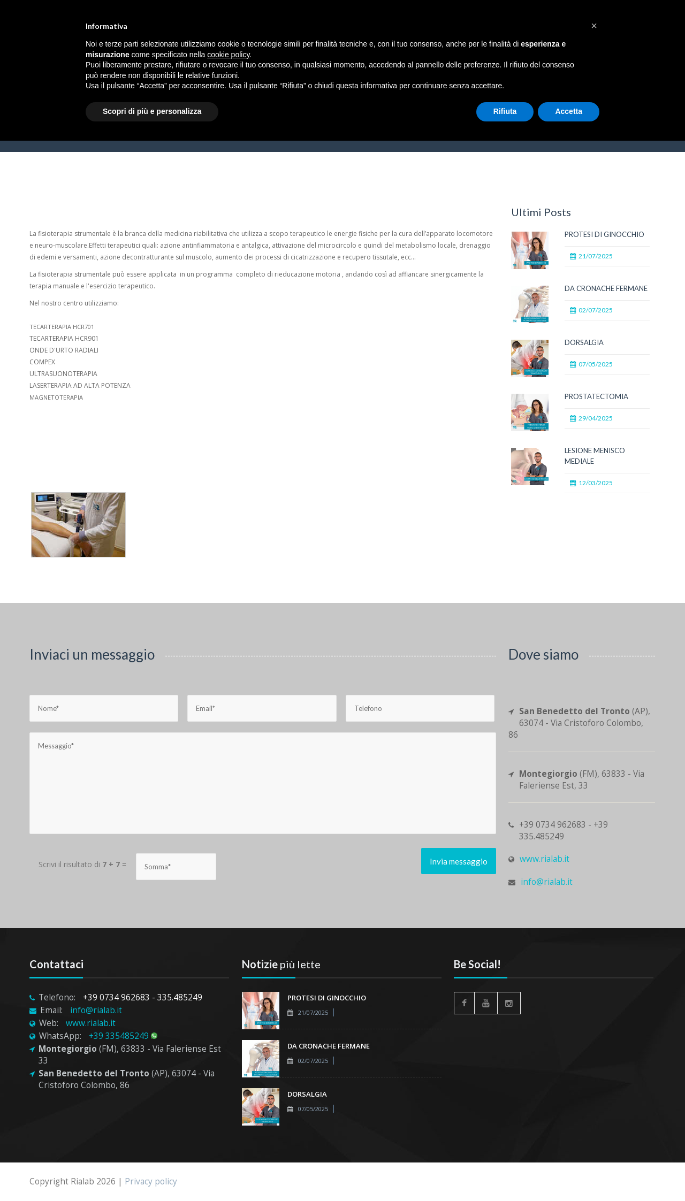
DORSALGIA (584, 342)
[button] (594, 25)
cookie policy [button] (228, 54)
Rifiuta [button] (505, 111)
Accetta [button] (568, 111)
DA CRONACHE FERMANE (606, 288)
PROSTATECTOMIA (596, 396)
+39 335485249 (123, 1036)
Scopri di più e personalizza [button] (152, 111)
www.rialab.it (544, 859)
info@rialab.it (547, 882)
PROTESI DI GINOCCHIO (604, 234)
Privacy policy (151, 1181)
